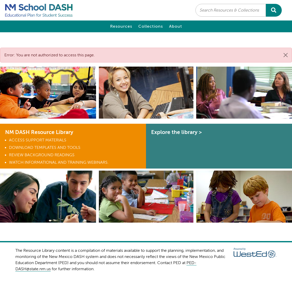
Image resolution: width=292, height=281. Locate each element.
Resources (121, 26)
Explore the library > (176, 132)
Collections (150, 26)
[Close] (285, 55)
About (175, 26)
